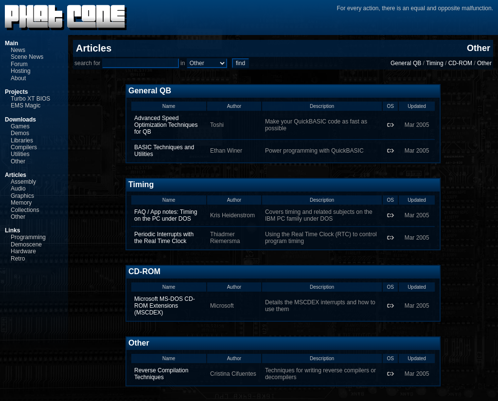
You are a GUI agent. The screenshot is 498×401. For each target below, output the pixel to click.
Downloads (20, 119)
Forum (19, 64)
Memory (21, 202)
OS (390, 106)
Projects (16, 91)
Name (169, 106)
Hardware (23, 251)
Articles (15, 175)
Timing (435, 63)
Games (20, 126)
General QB (406, 63)
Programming (28, 237)
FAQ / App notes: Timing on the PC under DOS (165, 215)
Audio (18, 188)
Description (322, 106)
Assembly (23, 181)
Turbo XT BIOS (30, 98)
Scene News (27, 56)
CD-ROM (460, 63)
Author (234, 106)
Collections (25, 210)
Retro (18, 258)
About (18, 78)
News (18, 50)
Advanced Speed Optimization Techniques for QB (166, 125)
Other (18, 161)
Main (11, 43)
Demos (20, 133)
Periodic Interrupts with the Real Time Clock (164, 237)
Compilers (24, 147)
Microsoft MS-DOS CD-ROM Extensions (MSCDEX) (164, 306)
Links (12, 230)
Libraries (22, 140)
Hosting (21, 71)
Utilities (20, 154)
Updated (417, 106)
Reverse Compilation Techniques (161, 374)
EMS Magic (25, 105)
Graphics (22, 195)
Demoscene (26, 244)
